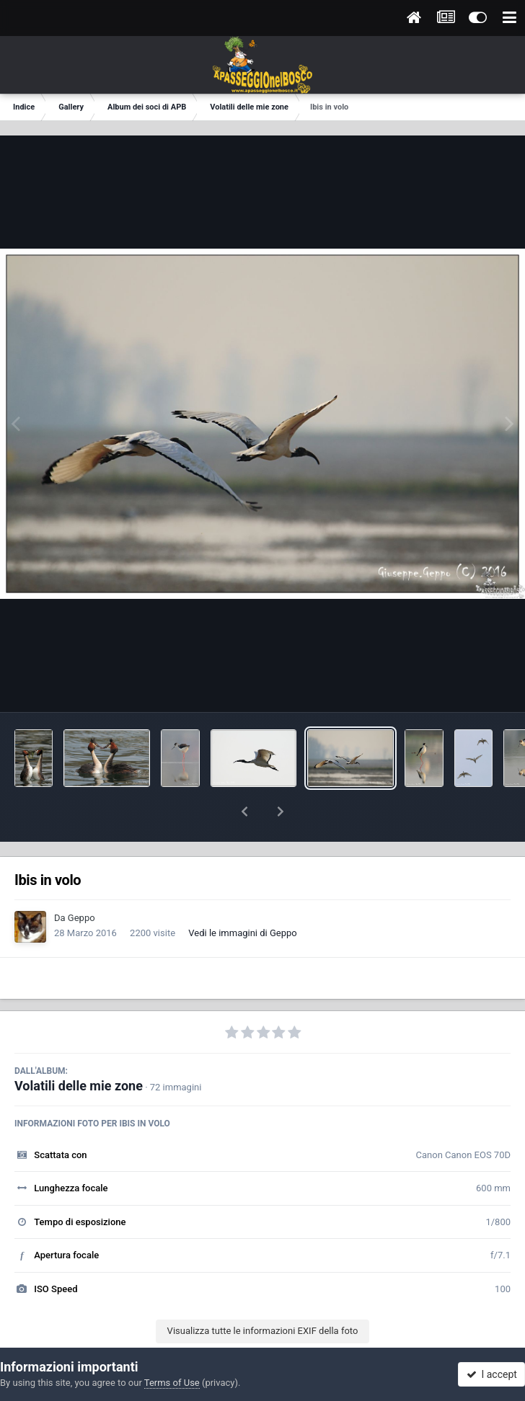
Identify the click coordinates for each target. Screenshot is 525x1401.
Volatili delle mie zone (78, 1048)
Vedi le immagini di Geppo (242, 895)
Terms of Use (172, 1382)
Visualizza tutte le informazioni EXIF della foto (262, 1293)
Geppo (81, 880)
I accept (492, 1374)
